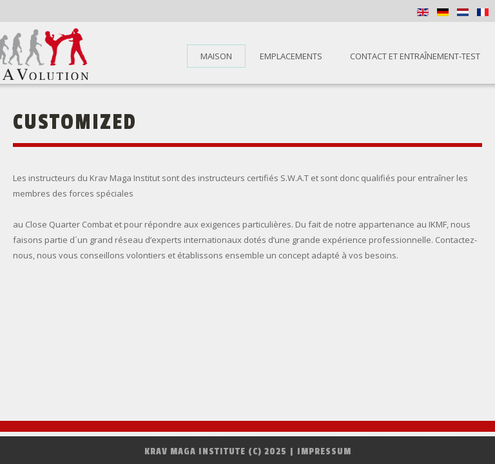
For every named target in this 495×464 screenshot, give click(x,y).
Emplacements (291, 56)
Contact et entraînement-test (415, 56)
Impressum (324, 451)
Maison (216, 56)
